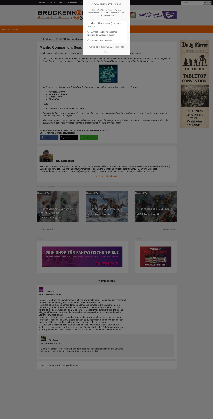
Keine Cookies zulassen (99, 40)
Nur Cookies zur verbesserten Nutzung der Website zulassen (102, 33)
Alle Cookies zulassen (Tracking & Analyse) (104, 25)
